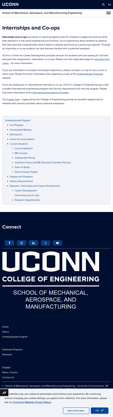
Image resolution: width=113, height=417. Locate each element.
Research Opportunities (27, 200)
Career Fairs (14, 99)
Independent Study (25, 157)
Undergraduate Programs (91, 74)
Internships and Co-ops (27, 195)
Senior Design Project (26, 171)
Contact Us (8, 377)
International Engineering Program (51, 92)
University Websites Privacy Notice (32, 402)
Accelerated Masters (21, 129)
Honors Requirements (21, 181)
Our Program (16, 125)
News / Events (9, 372)
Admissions (16, 134)
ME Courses (21, 153)
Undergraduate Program (17, 120)
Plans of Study (22, 167)
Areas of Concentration (22, 139)
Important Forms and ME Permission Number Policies (43, 162)
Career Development (26, 190)
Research (7, 354)
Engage (6, 367)
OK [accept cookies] (100, 410)
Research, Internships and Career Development (35, 185)
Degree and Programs (21, 176)
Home (5, 326)
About (5, 331)
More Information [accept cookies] (76, 410)
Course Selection (24, 148)
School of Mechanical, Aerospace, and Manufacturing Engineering (42, 13)
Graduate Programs (12, 349)
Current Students (19, 143)
